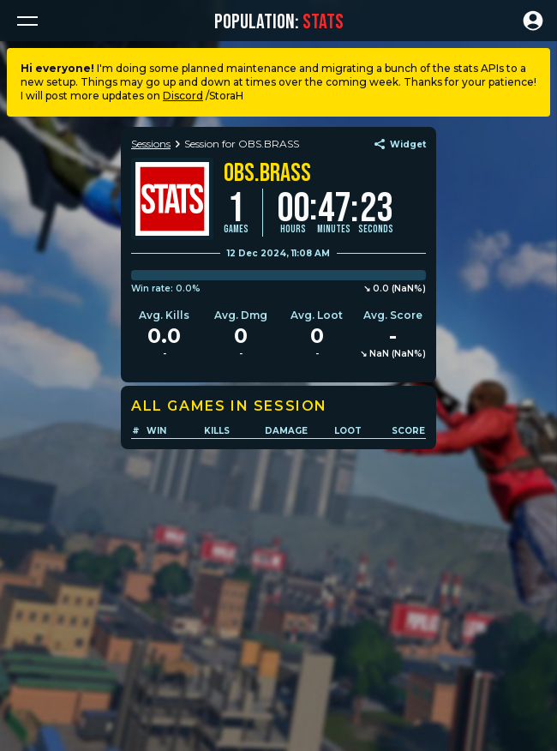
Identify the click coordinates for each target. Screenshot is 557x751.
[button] (27, 20)
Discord (183, 95)
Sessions (151, 143)
